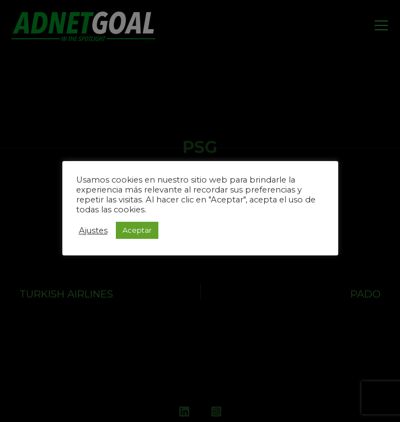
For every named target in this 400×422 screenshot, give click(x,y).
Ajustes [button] (93, 231)
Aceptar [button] (137, 230)
